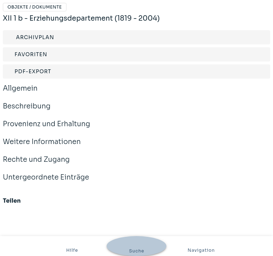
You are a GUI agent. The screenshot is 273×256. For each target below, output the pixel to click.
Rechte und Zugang (36, 164)
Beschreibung (26, 111)
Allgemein (20, 93)
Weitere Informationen (42, 146)
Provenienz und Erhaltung (46, 129)
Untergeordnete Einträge (46, 182)
